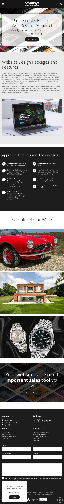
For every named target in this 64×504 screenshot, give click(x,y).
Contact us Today (31, 393)
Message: (4, 462)
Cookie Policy (14, 493)
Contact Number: (7, 453)
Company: (35, 453)
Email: (35, 445)
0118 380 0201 (32, 34)
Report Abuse (49, 492)
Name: (4, 445)
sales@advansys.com (9, 422)
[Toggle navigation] (3, 4)
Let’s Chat (31, 39)
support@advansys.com (10, 425)
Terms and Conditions (31, 492)
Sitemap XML (41, 492)
